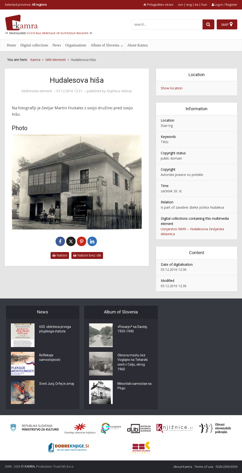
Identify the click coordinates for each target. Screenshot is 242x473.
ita (196, 4)
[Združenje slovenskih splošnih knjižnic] (174, 428)
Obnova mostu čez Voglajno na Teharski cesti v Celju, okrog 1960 (132, 363)
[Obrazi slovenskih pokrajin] (215, 428)
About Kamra (137, 45)
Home (11, 45)
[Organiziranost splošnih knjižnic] (80, 428)
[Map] (227, 24)
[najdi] (208, 24)
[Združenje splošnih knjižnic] (141, 447)
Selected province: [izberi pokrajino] (26, 4)
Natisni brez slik (87, 255)
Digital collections (34, 45)
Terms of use (203, 466)
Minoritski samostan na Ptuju (134, 386)
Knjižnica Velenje (119, 91)
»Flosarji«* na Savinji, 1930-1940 (132, 329)
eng (189, 4)
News (56, 45)
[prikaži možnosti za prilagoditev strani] (158, 4)
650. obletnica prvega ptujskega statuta (55, 329)
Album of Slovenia (105, 45)
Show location (171, 88)
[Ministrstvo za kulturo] (34, 428)
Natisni (59, 255)
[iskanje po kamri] (167, 24)
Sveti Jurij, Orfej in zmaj (56, 384)
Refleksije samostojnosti (49, 358)
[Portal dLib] (139, 428)
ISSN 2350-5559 (226, 466)
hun (204, 4)
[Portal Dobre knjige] (68, 447)
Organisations (75, 45)
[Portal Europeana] (111, 428)
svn (180, 4)
